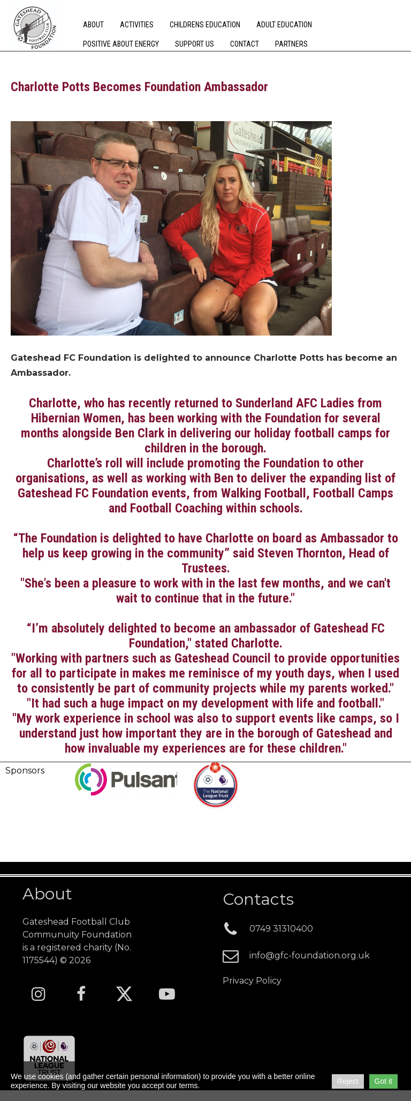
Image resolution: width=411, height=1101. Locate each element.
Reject (348, 1081)
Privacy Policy (252, 981)
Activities (137, 24)
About (93, 24)
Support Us (194, 44)
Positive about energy (121, 44)
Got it (383, 1081)
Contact (244, 44)
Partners (291, 44)
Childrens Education (205, 24)
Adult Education (284, 24)
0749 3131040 (281, 929)
